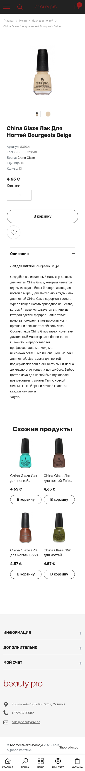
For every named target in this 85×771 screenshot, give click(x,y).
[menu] (6, 6)
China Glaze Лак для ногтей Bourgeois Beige (32, 26)
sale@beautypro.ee (26, 722)
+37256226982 (23, 713)
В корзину (42, 216)
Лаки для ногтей (42, 20)
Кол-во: (13, 186)
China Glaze (26, 158)
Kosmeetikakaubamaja (26, 745)
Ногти (23, 20)
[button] (25, 764)
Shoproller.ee (68, 747)
